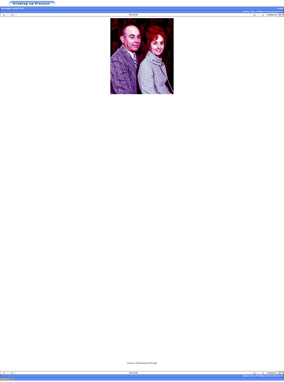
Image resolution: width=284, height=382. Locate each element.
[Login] (280, 8)
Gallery (254, 11)
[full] (22, 8)
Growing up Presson (274, 11)
